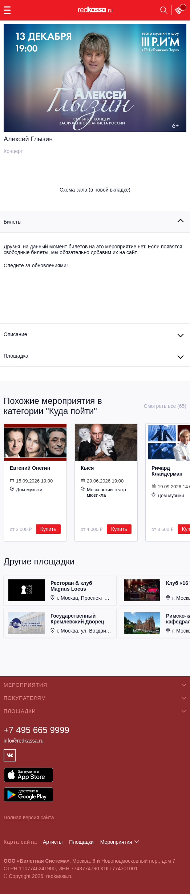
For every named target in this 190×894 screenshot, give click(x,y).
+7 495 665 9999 (36, 730)
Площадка (16, 356)
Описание (15, 334)
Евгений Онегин (30, 468)
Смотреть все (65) (165, 406)
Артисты (53, 842)
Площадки (81, 842)
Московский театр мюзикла (103, 492)
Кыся (87, 468)
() (95, 190)
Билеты (12, 222)
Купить (48, 529)
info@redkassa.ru (24, 741)
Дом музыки (26, 489)
